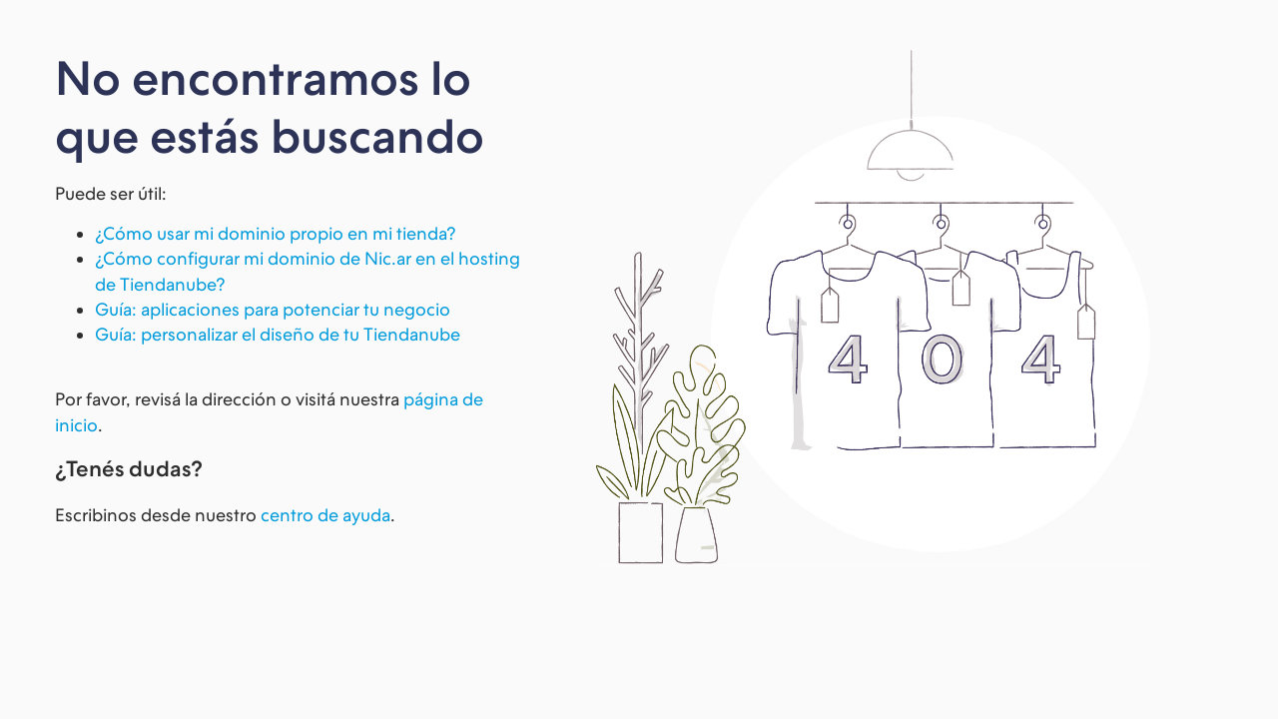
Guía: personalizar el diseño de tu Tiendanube (277, 334)
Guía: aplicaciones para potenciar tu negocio (272, 309)
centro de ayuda (325, 514)
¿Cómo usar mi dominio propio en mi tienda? (275, 233)
